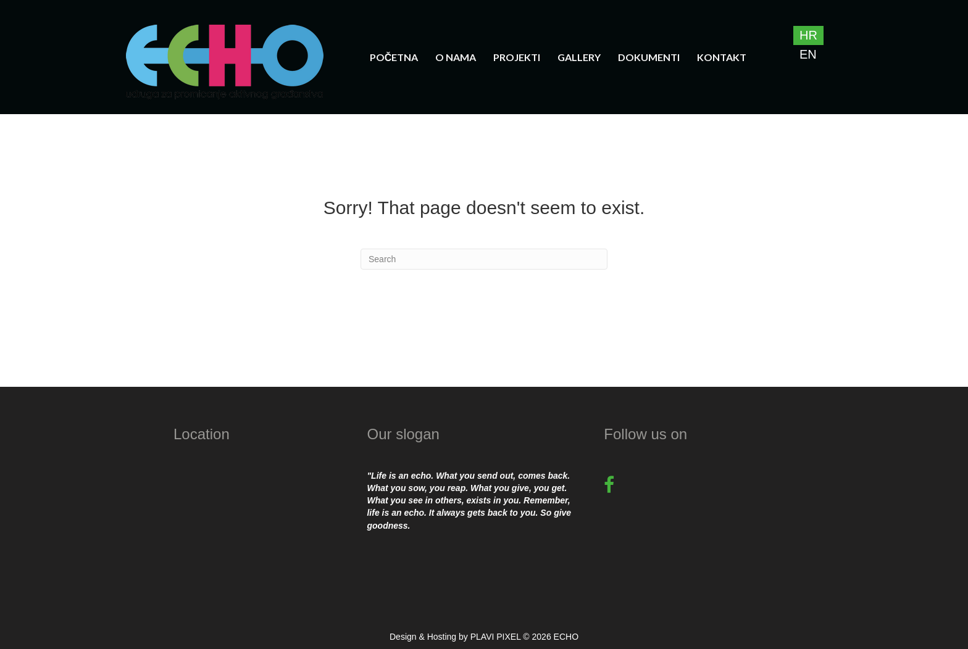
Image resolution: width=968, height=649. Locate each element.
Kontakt (721, 57)
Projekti (516, 57)
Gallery (579, 57)
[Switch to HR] (808, 35)
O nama (455, 57)
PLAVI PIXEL (495, 637)
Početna (394, 57)
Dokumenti (649, 57)
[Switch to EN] (808, 54)
